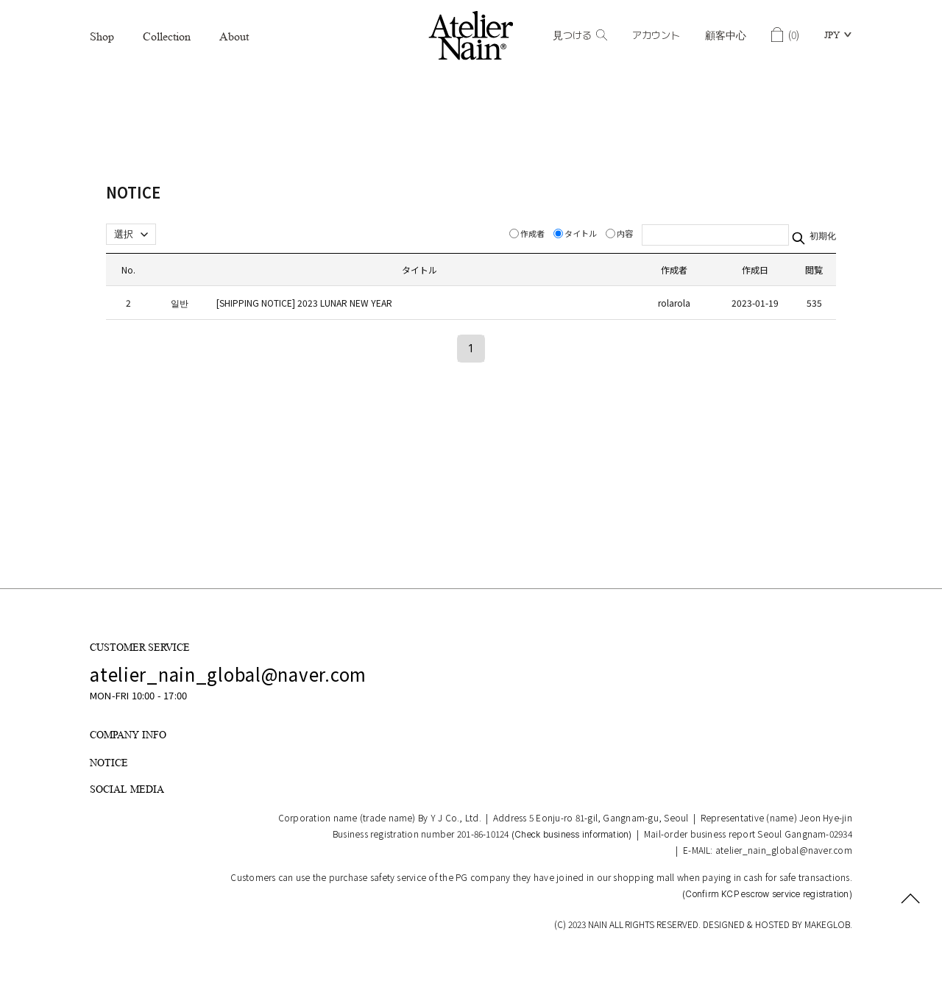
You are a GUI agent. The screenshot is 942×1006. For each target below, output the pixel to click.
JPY (832, 34)
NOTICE (109, 762)
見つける (580, 35)
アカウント (656, 35)
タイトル (575, 233)
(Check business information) (571, 835)
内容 (620, 233)
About (234, 36)
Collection (167, 36)
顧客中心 (725, 35)
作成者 (527, 233)
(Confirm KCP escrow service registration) (767, 894)
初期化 (821, 236)
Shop (102, 36)
